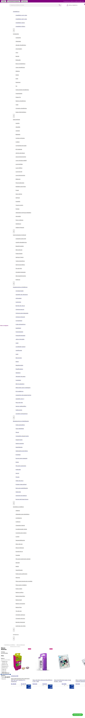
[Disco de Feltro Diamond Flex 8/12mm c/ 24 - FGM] (43, 668)
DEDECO (5, 664)
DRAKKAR (5, 666)
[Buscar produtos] (60, 5)
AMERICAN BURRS (4, 662)
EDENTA (4, 668)
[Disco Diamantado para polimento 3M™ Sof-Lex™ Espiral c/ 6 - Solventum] (21, 668)
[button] (22, 640)
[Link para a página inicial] (2, 645)
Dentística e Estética (9, 645)
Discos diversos (21, 645)
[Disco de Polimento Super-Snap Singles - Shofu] (64, 668)
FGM (4, 669)
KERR (4, 671)
